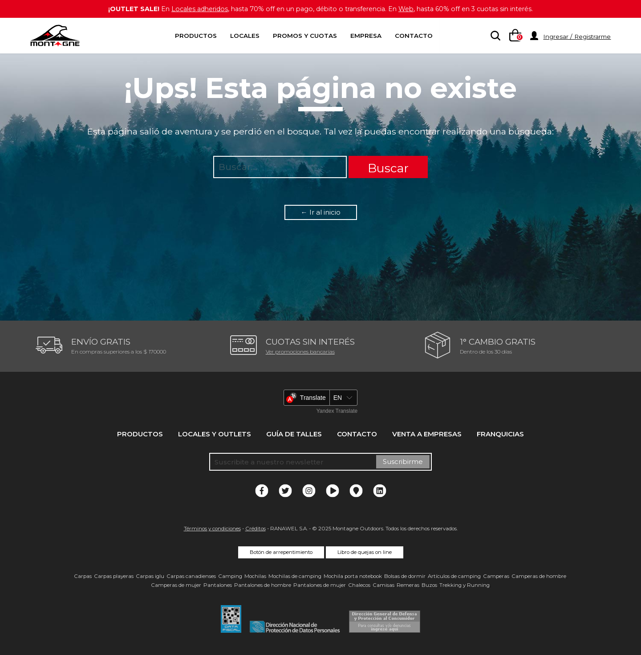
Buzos (429, 585)
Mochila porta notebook (353, 576)
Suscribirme (403, 461)
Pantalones (217, 585)
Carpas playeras (114, 576)
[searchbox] (493, 36)
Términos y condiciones (212, 528)
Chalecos (359, 585)
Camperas (496, 576)
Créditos (255, 528)
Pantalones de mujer (319, 585)
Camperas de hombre (538, 576)
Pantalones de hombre (262, 585)
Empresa (365, 35)
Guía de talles (294, 434)
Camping (230, 576)
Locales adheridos (191, 8)
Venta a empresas (427, 434)
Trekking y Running (464, 585)
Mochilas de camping (294, 576)
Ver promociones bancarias (300, 351)
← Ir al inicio (321, 212)
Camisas (383, 585)
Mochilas (255, 576)
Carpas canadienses (191, 576)
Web (410, 8)
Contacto (414, 35)
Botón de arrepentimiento (281, 552)
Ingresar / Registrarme (577, 36)
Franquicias (500, 434)
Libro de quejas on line (364, 552)
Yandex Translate (337, 411)
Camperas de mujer (176, 585)
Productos (196, 35)
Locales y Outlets (214, 434)
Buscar (388, 168)
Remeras (408, 585)
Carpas (83, 576)
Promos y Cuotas (305, 35)
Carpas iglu (150, 576)
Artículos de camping (454, 576)
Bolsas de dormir (405, 576)
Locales (245, 35)
